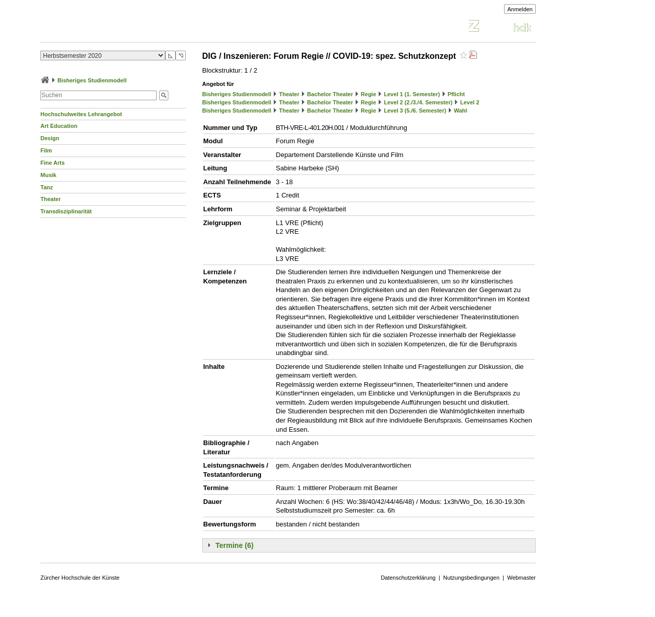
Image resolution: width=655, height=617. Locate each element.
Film (46, 150)
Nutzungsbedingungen (471, 578)
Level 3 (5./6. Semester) (415, 110)
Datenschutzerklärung (408, 578)
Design (49, 138)
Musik (48, 175)
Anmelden (520, 9)
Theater (50, 199)
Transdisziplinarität (66, 211)
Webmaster (521, 578)
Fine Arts (52, 163)
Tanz (46, 187)
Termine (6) (234, 545)
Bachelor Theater (330, 94)
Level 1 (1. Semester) (412, 94)
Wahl (460, 110)
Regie (368, 94)
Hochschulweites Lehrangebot (81, 114)
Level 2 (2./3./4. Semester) (418, 102)
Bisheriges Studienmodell (91, 80)
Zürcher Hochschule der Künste (80, 578)
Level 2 (469, 102)
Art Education (58, 126)
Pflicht (456, 94)
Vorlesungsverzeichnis (115, 27)
